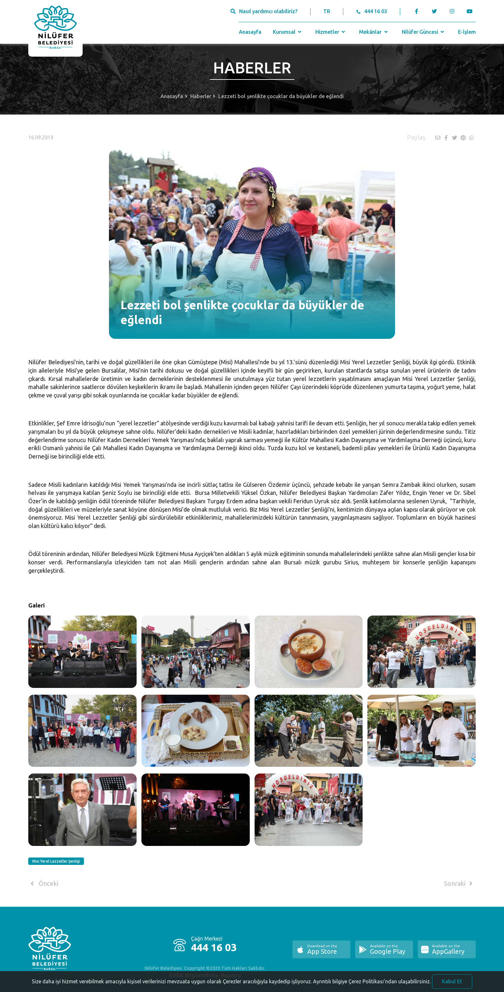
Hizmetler (330, 32)
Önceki (43, 883)
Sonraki (459, 883)
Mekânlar (374, 32)
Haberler (200, 96)
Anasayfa (250, 32)
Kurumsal (288, 32)
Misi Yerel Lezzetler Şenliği (56, 861)
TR (326, 11)
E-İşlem (467, 32)
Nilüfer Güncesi (424, 32)
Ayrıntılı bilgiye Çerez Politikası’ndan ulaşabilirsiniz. (372, 987)
